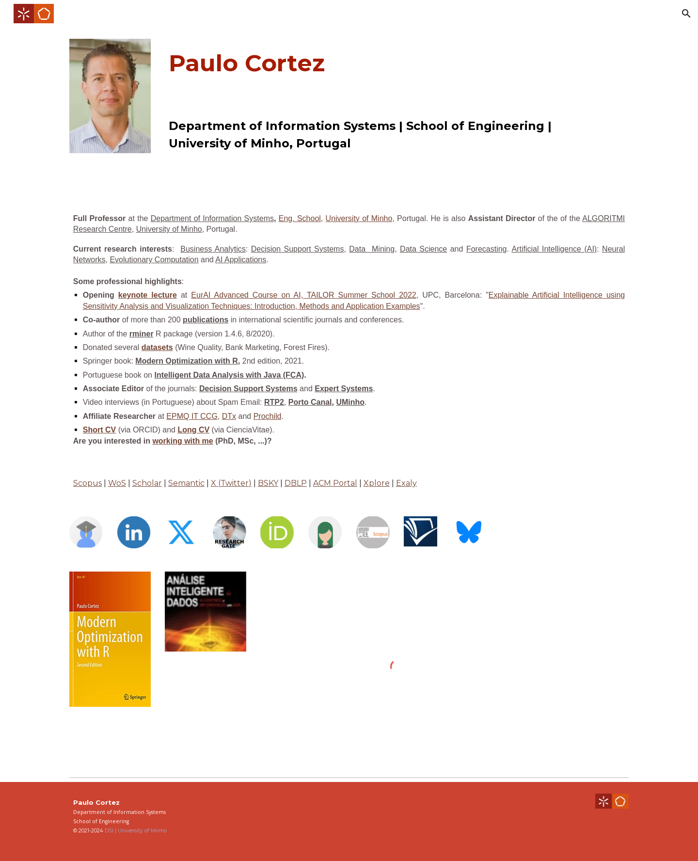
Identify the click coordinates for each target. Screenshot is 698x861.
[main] (373, 63)
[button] (686, 13)
